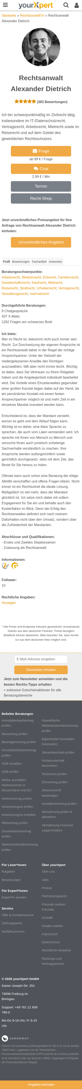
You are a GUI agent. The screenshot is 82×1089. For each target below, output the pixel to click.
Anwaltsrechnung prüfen (59, 803)
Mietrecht (55, 282)
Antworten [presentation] (55, 261)
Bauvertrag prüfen (15, 734)
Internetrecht (39, 294)
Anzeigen (9, 603)
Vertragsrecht (69, 288)
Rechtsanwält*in (32, 15)
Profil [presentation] (6, 261)
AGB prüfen (10, 771)
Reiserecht (10, 288)
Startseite (9, 15)
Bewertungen (11, 880)
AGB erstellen (12, 763)
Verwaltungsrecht (15, 294)
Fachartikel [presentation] (39, 261)
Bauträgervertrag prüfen (19, 742)
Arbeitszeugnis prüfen (17, 806)
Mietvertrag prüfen (15, 823)
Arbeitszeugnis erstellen (19, 814)
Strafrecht (27, 288)
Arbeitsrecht (11, 277)
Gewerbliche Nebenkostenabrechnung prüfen (60, 726)
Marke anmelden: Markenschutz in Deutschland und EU (16, 785)
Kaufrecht (39, 282)
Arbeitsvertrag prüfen (17, 798)
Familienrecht (68, 277)
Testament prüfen (54, 774)
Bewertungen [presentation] (21, 261)
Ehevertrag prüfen (55, 782)
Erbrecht (49, 277)
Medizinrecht (31, 277)
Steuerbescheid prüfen (58, 752)
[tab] (6, 262)
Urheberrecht (46, 288)
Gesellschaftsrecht (16, 282)
